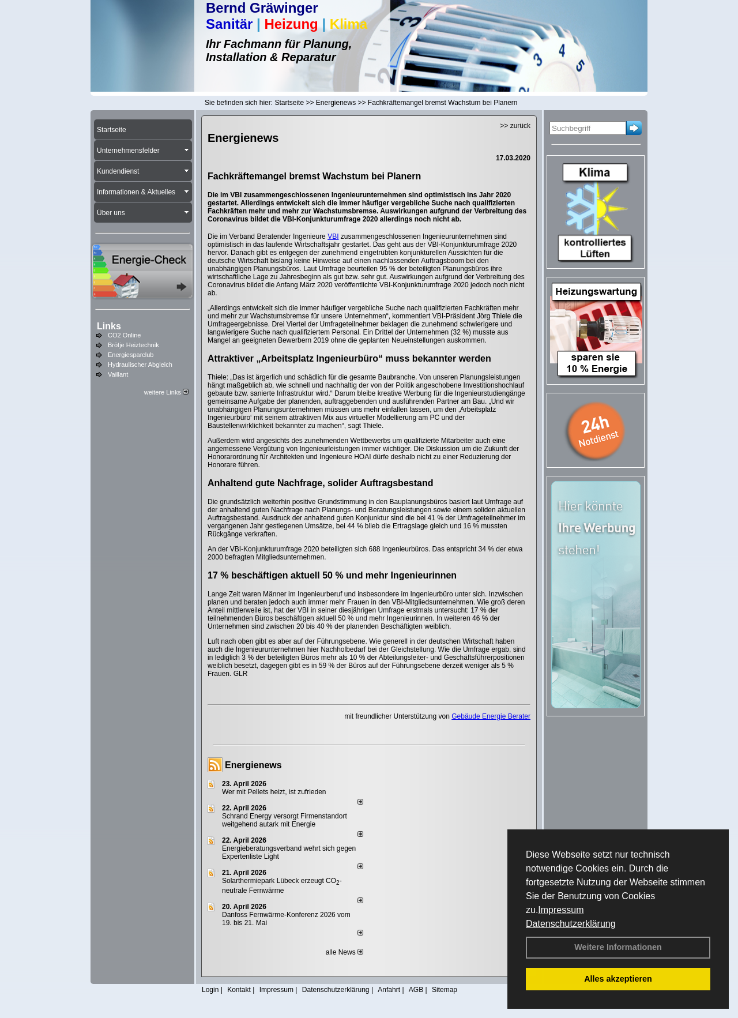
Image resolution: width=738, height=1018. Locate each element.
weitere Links (166, 392)
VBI (332, 236)
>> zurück (515, 126)
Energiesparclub (131, 354)
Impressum (560, 910)
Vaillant (118, 374)
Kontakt (239, 990)
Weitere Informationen (618, 947)
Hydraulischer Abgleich (140, 364)
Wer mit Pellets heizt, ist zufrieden (274, 792)
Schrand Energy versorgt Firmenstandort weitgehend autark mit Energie (284, 820)
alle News (344, 952)
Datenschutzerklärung (571, 924)
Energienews (253, 765)
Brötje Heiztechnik (133, 344)
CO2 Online (124, 335)
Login (210, 990)
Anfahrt (389, 990)
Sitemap (444, 990)
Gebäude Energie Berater (490, 716)
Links (109, 326)
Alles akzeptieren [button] (618, 978)
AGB (416, 990)
